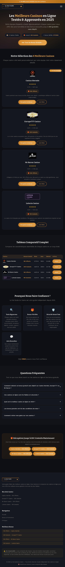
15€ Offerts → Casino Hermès (11, 531)
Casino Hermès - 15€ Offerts (10, 495)
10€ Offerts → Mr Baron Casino (11, 539)
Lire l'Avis (42, 102)
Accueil (4, 514)
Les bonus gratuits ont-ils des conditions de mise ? (32, 409)
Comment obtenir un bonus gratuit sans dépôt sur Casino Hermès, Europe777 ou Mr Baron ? (32, 387)
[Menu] (61, 6)
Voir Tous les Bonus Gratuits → (32, 42)
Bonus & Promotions (8, 517)
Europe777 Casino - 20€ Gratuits (11, 498)
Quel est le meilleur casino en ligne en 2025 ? (32, 402)
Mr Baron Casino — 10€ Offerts (21, 454)
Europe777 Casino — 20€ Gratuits (44, 449)
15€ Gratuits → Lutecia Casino (11, 543)
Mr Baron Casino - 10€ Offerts (10, 501)
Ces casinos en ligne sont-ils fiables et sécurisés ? (32, 396)
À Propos (4, 520)
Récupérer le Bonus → (27, 102)
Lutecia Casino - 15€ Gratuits (10, 504)
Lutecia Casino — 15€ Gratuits (44, 454)
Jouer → (57, 262)
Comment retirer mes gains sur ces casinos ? (32, 416)
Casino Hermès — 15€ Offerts (20, 449)
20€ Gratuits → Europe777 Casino (12, 535)
